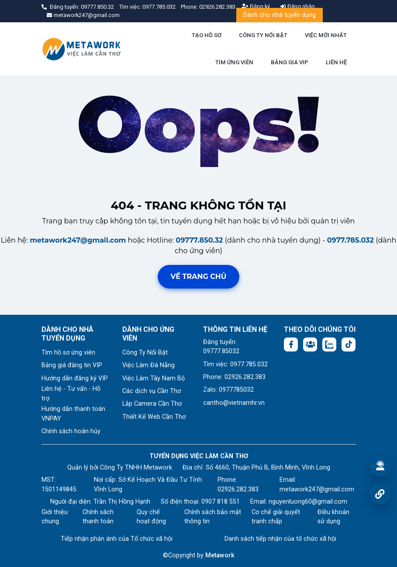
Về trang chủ (199, 276)
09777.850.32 (98, 6)
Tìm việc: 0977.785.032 (235, 364)
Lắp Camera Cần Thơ (152, 403)
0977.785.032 (159, 6)
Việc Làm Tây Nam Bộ (153, 378)
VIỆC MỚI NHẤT (326, 35)
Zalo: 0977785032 (228, 389)
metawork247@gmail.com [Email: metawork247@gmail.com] (317, 489)
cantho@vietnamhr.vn (234, 403)
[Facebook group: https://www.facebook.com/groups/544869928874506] (310, 344)
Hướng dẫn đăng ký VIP (74, 378)
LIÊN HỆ (336, 62)
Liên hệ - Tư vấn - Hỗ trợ (70, 393)
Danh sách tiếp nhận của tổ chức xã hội (280, 539)
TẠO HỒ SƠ (206, 35)
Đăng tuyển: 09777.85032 (221, 346)
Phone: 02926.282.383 (234, 377)
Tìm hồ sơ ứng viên (68, 352)
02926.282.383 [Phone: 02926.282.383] (238, 489)
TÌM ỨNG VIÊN (234, 62)
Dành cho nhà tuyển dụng (279, 15)
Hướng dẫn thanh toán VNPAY (73, 413)
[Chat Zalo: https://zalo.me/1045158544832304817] (329, 344)
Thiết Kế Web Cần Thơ (154, 417)
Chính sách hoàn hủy (70, 431)
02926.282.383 (217, 6)
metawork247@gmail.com (78, 240)
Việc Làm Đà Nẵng (148, 365)
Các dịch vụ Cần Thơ (151, 391)
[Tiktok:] (349, 344)
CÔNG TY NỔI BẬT (263, 35)
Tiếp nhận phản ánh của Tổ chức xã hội (117, 539)
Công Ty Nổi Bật (145, 352)
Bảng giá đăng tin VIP (71, 365)
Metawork (220, 555)
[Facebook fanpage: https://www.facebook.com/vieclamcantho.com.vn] (291, 344)
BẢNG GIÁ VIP (289, 62)
